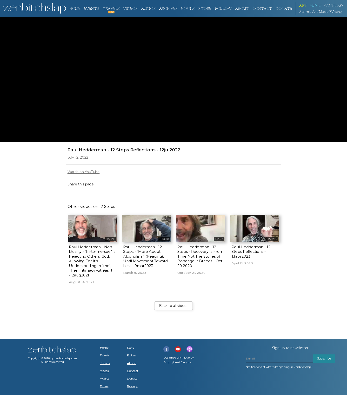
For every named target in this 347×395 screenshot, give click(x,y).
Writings (334, 5)
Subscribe (324, 358)
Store (204, 9)
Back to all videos (173, 305)
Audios (104, 378)
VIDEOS (130, 9)
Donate (132, 378)
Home (74, 9)
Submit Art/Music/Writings (321, 12)
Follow (223, 9)
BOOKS (188, 9)
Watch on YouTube (83, 172)
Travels (105, 363)
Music (315, 5)
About (242, 9)
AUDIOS (148, 9)
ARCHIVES (168, 9)
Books (104, 386)
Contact (262, 9)
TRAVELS (111, 9)
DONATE (284, 9)
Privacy (132, 386)
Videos (104, 370)
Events (91, 9)
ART (303, 5)
